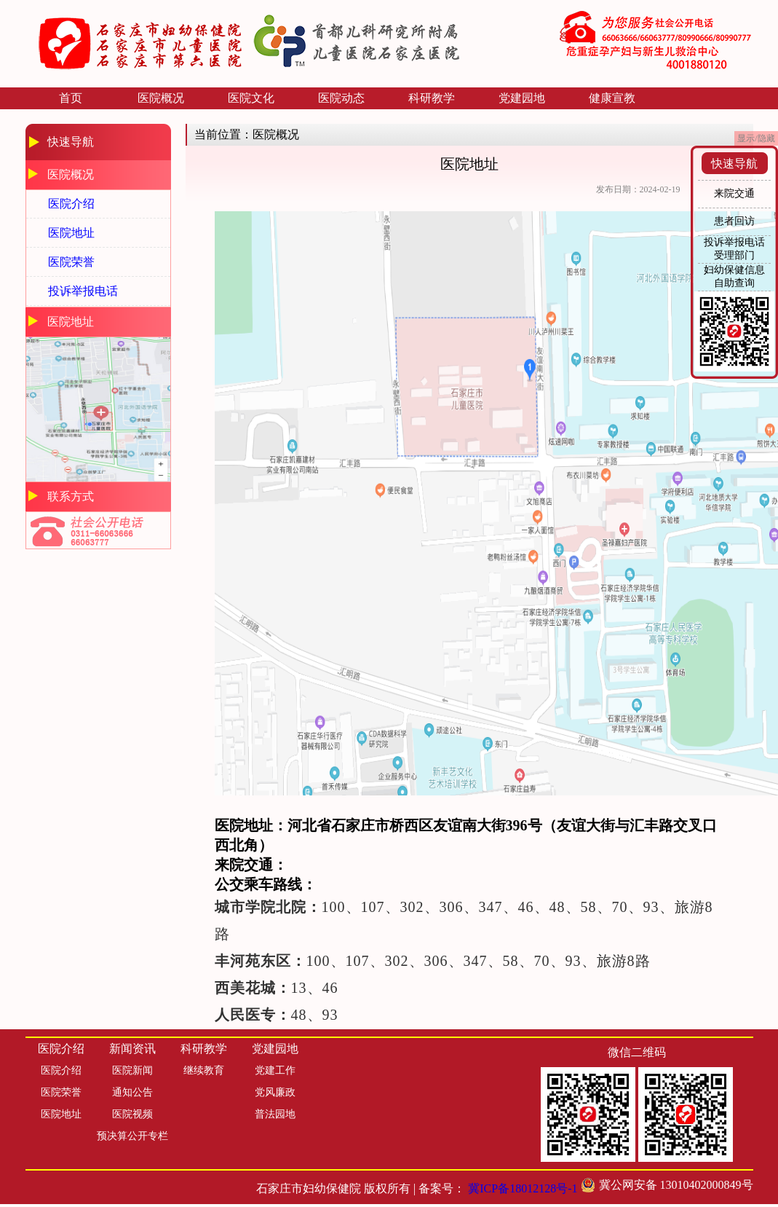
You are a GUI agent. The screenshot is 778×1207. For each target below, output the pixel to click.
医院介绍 (71, 203)
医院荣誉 (71, 262)
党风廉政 (275, 1092)
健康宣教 (612, 98)
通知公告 (132, 1092)
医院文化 (251, 98)
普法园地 (275, 1114)
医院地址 (71, 233)
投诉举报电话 (83, 291)
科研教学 (431, 98)
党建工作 (275, 1070)
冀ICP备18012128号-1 (522, 1188)
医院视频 (132, 1114)
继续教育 (203, 1070)
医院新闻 (132, 1070)
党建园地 (522, 98)
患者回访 (734, 221)
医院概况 (161, 98)
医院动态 (341, 98)
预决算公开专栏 (132, 1136)
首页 (70, 98)
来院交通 (734, 193)
